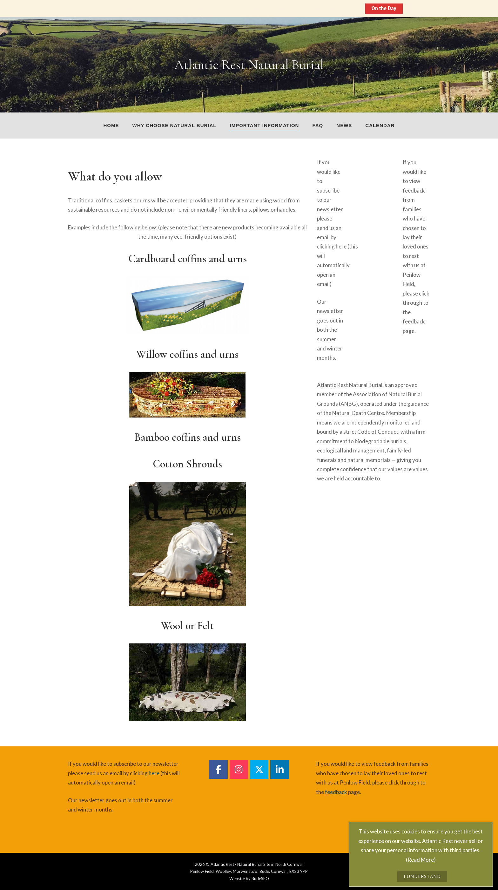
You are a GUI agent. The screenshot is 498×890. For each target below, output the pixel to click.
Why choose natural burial (174, 125)
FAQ (317, 125)
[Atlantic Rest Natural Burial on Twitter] (259, 769)
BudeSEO (260, 878)
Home (111, 125)
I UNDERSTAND (422, 876)
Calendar (379, 125)
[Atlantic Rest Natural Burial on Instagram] (239, 769)
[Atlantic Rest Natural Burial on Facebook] (218, 769)
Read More (420, 859)
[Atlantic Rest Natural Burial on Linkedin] (279, 769)
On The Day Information (332, 8)
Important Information (264, 125)
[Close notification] (488, 8)
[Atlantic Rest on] (362, 163)
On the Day (384, 8)
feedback (414, 321)
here (341, 246)
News (344, 125)
